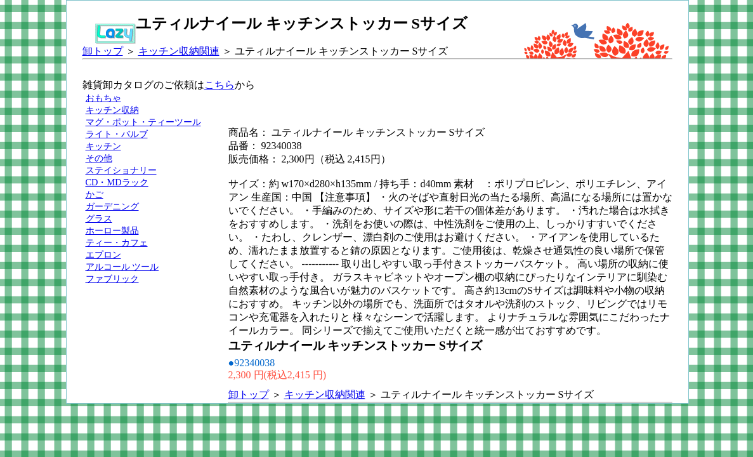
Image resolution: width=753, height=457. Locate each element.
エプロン (103, 254)
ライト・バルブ (117, 134)
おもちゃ (103, 98)
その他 (99, 158)
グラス (99, 218)
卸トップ (102, 51)
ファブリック (112, 279)
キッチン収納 (112, 110)
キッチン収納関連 (178, 51)
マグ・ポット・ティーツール (143, 122)
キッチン (103, 146)
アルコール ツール (122, 267)
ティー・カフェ (117, 242)
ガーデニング (112, 206)
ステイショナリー (121, 170)
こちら (219, 84)
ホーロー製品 (112, 230)
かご (94, 194)
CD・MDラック (117, 182)
